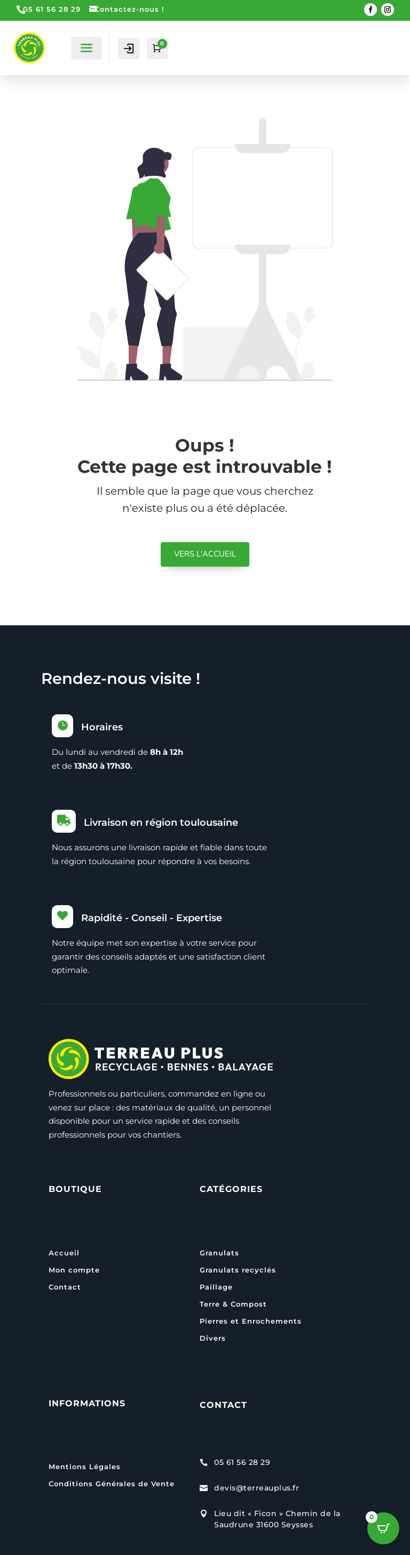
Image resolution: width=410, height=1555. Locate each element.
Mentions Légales (85, 1466)
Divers (213, 1338)
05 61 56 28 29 (52, 9)
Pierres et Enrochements (251, 1321)
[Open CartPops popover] (383, 1528)
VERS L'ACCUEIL (205, 554)
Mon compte (74, 1270)
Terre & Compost (233, 1304)
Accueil (64, 1252)
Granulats (219, 1252)
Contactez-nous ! (129, 9)
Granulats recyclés (238, 1270)
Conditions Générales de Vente (112, 1483)
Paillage (216, 1287)
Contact (65, 1287)
